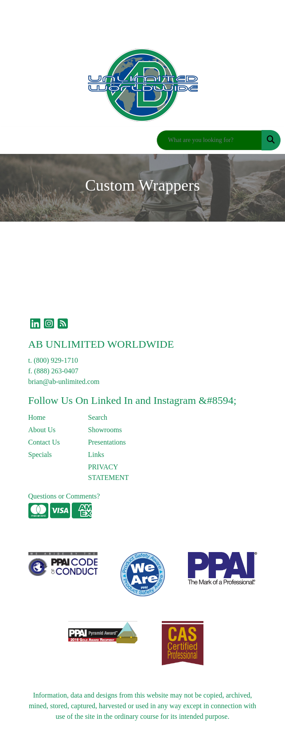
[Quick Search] (209, 140)
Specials (40, 454)
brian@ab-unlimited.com (64, 381)
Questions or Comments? (64, 496)
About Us (42, 430)
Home (37, 417)
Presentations (107, 442)
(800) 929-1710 (56, 360)
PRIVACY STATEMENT (108, 472)
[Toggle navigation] (13, 140)
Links (96, 454)
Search (98, 417)
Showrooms (105, 430)
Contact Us (44, 442)
